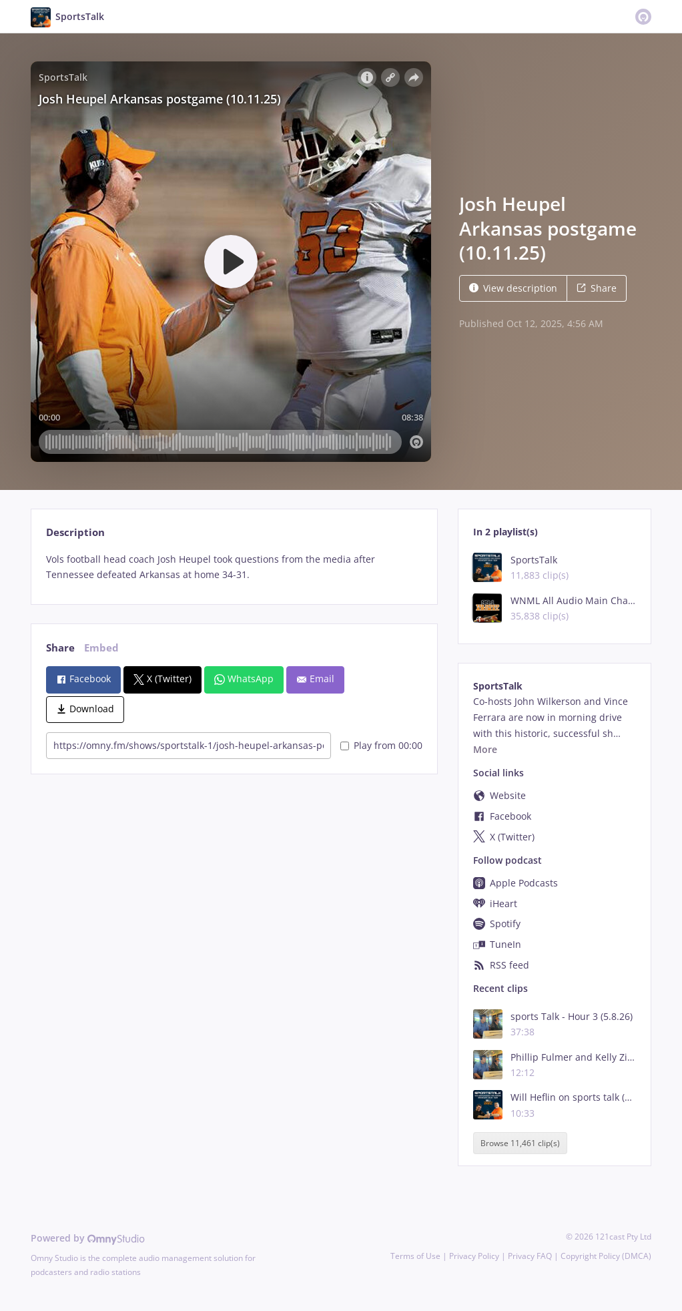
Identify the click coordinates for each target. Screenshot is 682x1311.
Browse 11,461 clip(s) (520, 1143)
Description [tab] (75, 532)
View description (513, 288)
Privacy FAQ (530, 1256)
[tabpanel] (234, 567)
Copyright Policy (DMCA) (606, 1256)
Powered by (88, 1238)
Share (597, 288)
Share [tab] (60, 648)
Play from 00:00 (381, 745)
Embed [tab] (101, 648)
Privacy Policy (474, 1256)
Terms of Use (415, 1256)
